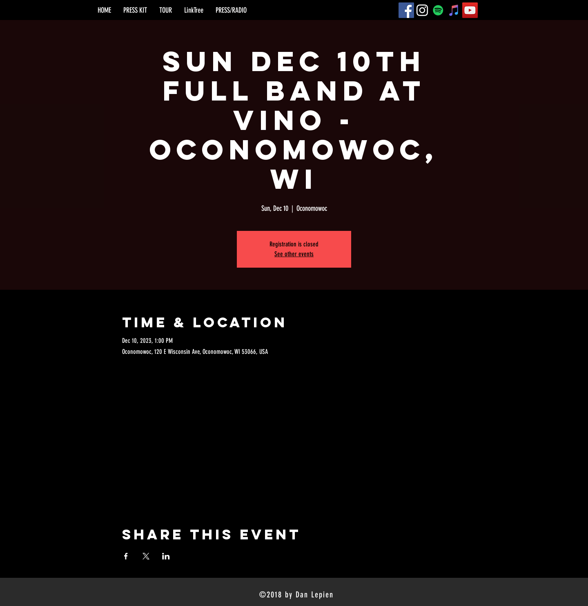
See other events (294, 254)
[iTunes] (454, 10)
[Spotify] (438, 10)
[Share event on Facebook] (126, 556)
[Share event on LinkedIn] (166, 556)
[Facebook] (406, 10)
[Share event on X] (146, 556)
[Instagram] (422, 10)
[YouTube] (470, 10)
